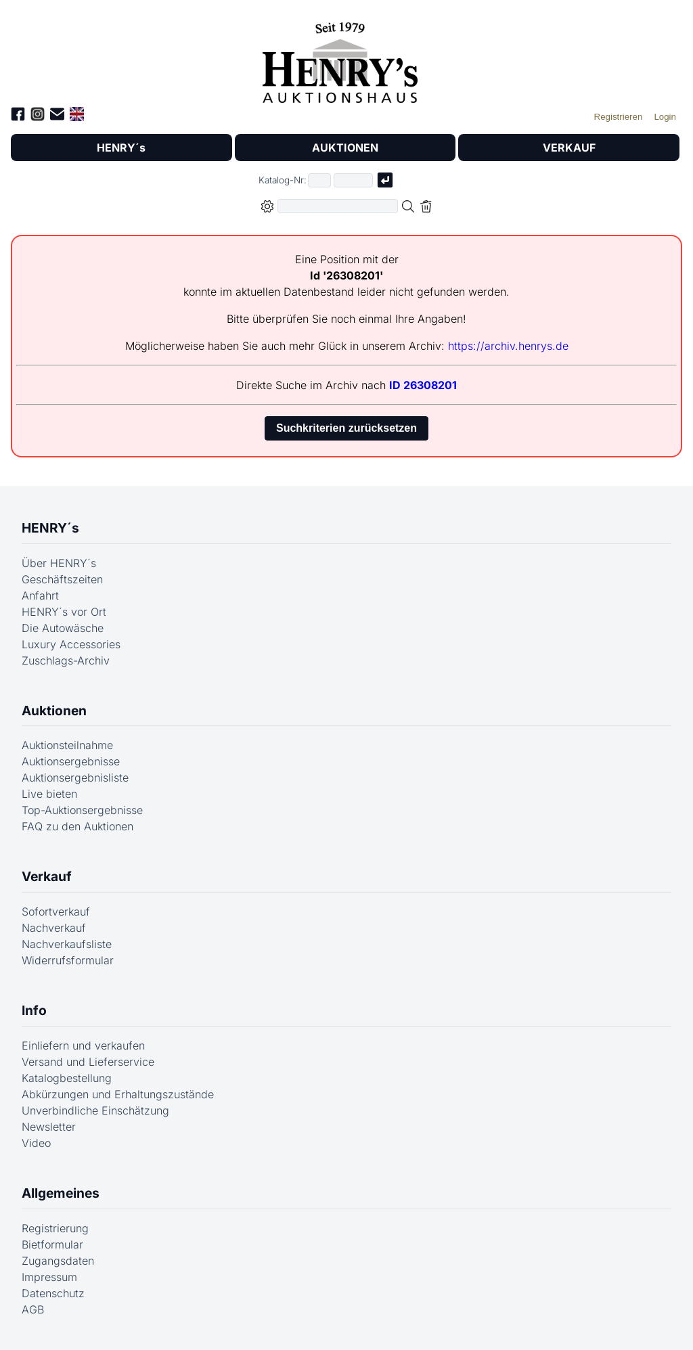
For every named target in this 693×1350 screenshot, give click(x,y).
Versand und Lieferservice (88, 1061)
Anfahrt (40, 595)
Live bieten (49, 794)
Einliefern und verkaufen (83, 1045)
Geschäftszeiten (62, 579)
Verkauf (47, 876)
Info (34, 1010)
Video (36, 1143)
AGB (33, 1309)
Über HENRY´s (59, 563)
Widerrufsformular (68, 960)
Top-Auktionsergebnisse (82, 810)
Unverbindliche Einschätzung (95, 1110)
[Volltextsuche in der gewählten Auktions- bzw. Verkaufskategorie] (337, 206)
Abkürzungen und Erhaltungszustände (118, 1094)
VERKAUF (569, 147)
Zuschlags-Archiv (66, 660)
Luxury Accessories (71, 644)
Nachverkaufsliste (67, 944)
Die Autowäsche (63, 628)
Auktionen (54, 710)
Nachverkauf (54, 928)
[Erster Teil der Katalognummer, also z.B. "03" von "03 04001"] (319, 180)
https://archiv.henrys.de (508, 346)
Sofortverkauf (56, 911)
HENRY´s (121, 147)
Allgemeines (60, 1193)
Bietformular (52, 1244)
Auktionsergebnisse (71, 761)
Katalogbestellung (67, 1078)
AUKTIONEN (345, 147)
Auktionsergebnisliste (75, 777)
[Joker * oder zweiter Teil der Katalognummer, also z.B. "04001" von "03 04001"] (353, 180)
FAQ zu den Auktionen (77, 826)
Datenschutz (53, 1293)
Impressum (49, 1277)
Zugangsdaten (58, 1260)
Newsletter (49, 1126)
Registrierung (55, 1228)
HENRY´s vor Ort (64, 611)
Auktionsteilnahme (67, 745)
